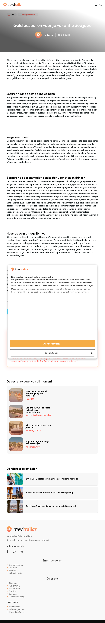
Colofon (12, 591)
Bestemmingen (16, 565)
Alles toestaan (68, 343)
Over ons (13, 583)
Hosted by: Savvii (16, 612)
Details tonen (69, 352)
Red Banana (14, 606)
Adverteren (14, 585)
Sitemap (13, 594)
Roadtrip (13, 570)
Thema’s (13, 567)
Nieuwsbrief (14, 588)
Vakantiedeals (15, 573)
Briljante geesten (16, 609)
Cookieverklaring (16, 596)
